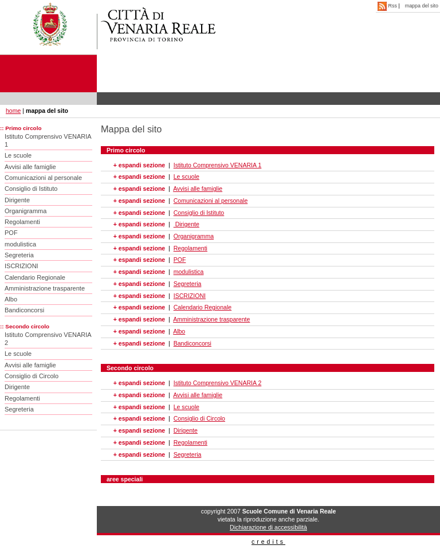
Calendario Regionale (35, 277)
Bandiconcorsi (24, 310)
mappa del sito (421, 6)
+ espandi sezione (139, 165)
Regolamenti (22, 221)
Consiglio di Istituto (31, 188)
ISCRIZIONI (21, 265)
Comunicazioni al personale (43, 177)
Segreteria (19, 255)
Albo (11, 299)
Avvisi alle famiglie (30, 166)
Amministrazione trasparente (45, 288)
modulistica (20, 244)
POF (11, 232)
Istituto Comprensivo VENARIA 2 (48, 338)
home (13, 110)
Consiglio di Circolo (31, 375)
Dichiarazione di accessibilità (268, 527)
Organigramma (25, 210)
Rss (388, 6)
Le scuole (18, 155)
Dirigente (17, 200)
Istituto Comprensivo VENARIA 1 (48, 140)
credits (268, 541)
